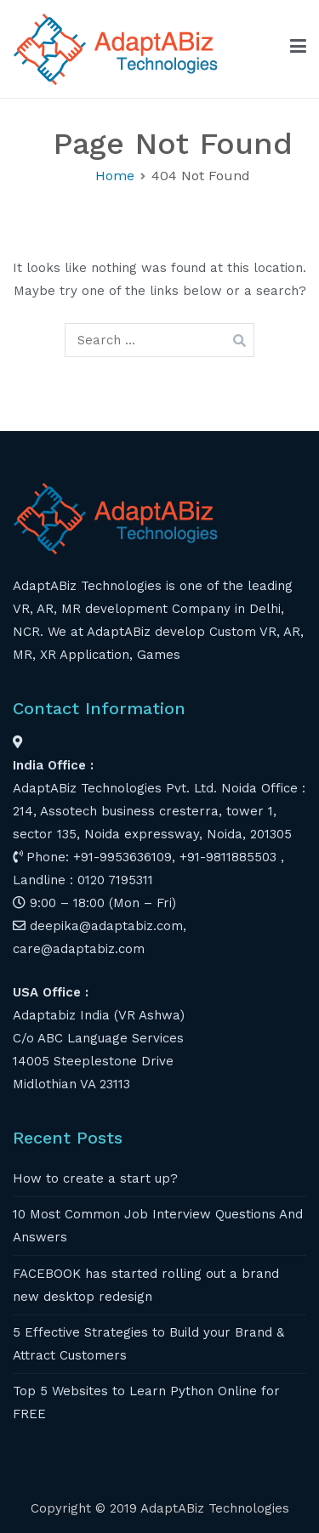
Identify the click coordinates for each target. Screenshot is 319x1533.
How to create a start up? (95, 1178)
